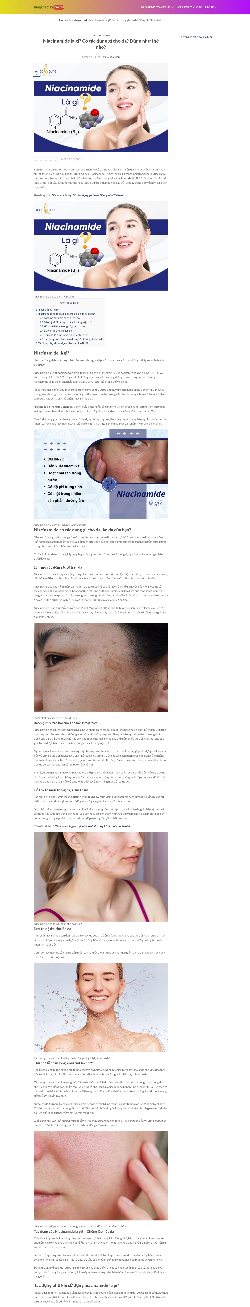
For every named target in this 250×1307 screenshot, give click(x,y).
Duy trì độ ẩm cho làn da (56, 330)
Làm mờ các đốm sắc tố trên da (60, 317)
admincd (115, 57)
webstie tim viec (189, 7)
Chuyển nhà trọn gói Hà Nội (195, 36)
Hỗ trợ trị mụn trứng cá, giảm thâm (62, 326)
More (210, 7)
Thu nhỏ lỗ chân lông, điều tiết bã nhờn (64, 334)
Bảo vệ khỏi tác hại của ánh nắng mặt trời (66, 322)
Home (62, 20)
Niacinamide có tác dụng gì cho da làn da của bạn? (65, 313)
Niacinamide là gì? (47, 309)
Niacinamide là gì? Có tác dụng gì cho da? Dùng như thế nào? (88, 195)
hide (75, 302)
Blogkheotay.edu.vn (157, 7)
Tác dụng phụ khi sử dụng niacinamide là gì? (62, 343)
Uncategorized (78, 20)
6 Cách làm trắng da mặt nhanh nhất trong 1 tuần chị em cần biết (91, 826)
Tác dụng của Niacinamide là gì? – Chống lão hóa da (71, 339)
